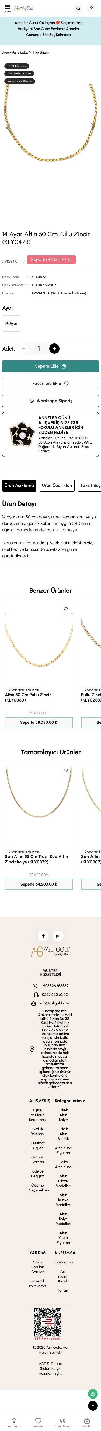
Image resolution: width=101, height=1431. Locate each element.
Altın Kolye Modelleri (63, 1219)
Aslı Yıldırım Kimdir (63, 1276)
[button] (92, 127)
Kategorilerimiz (70, 1100)
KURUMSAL (66, 1252)
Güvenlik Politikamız (37, 1283)
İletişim (63, 1290)
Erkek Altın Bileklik (63, 1134)
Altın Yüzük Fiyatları (63, 1238)
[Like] (66, 609)
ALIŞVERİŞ (39, 1100)
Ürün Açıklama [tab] (19, 485)
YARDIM (37, 1252)
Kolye (24, 53)
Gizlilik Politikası (37, 1131)
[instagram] (58, 936)
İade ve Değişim (37, 1173)
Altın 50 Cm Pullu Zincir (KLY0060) (28, 697)
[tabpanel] (50, 529)
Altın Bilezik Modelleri (63, 1181)
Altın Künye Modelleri (63, 1200)
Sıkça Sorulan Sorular (37, 1267)
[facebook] (43, 936)
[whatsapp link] (93, 1394)
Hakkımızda (64, 1262)
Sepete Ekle (50, 366)
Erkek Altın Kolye (63, 1115)
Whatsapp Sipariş (50, 400)
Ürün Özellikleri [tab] (57, 485)
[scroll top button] (93, 1406)
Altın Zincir (40, 53)
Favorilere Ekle (51, 383)
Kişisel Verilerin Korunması (37, 1115)
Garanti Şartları (37, 1159)
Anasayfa (9, 53)
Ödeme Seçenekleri (39, 1188)
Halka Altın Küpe (63, 1164)
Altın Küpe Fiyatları (63, 1150)
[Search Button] (78, 8)
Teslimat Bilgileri (37, 1145)
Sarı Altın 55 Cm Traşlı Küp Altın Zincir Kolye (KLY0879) (36, 859)
